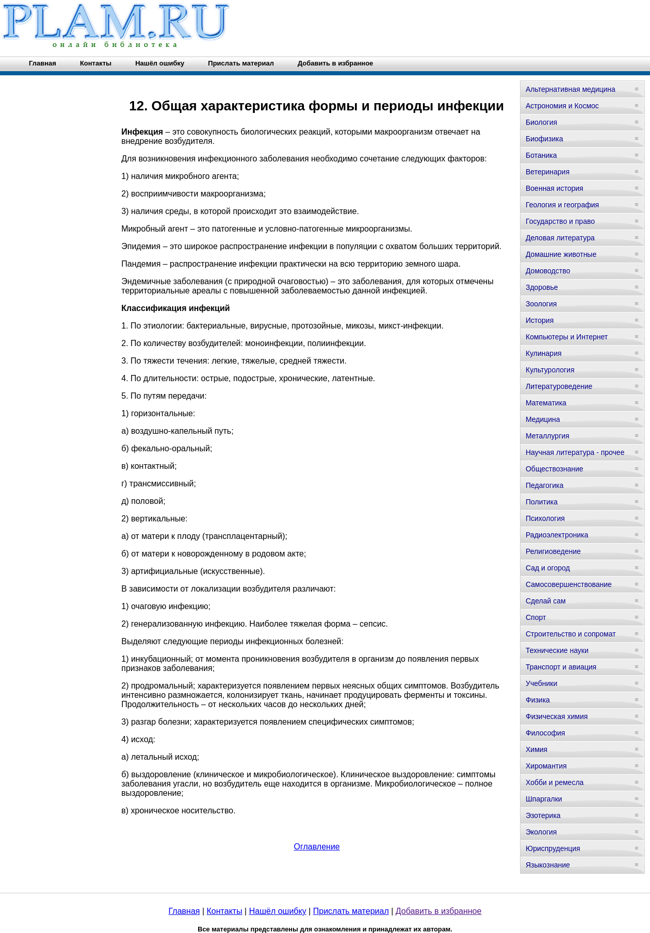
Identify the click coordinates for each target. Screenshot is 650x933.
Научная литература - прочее (575, 452)
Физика (538, 700)
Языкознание (548, 865)
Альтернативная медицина (570, 89)
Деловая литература (560, 238)
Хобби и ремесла (554, 782)
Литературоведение (559, 386)
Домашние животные (561, 254)
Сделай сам (546, 601)
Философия (545, 733)
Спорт (536, 617)
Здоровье (542, 287)
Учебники (541, 683)
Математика (546, 403)
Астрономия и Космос (562, 106)
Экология (541, 832)
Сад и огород (548, 568)
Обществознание (554, 469)
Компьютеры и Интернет (567, 337)
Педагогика (544, 485)
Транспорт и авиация (561, 667)
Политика (542, 502)
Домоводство (548, 271)
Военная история (554, 188)
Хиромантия (546, 766)
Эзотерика (543, 815)
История (540, 320)
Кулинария (544, 353)
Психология (545, 518)
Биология (541, 122)
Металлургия (548, 436)
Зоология (541, 304)
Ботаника (541, 155)
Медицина (543, 419)
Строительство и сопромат (571, 634)
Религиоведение (553, 551)
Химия (536, 749)
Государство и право (560, 221)
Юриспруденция (553, 848)
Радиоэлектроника (557, 535)
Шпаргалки (544, 799)
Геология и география (562, 205)
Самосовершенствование (569, 584)
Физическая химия (557, 716)
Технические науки (557, 650)
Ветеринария (548, 172)
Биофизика (544, 139)
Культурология (550, 370)
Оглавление (317, 846)
